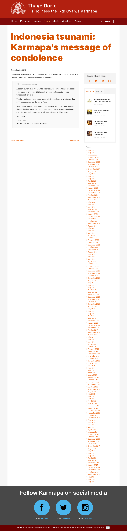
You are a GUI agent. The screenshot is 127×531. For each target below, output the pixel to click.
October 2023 (93, 221)
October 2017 (93, 387)
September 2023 (94, 223)
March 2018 (92, 375)
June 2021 (92, 285)
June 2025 (92, 176)
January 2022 (93, 269)
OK (108, 527)
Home (14, 21)
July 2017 (91, 394)
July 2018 (91, 366)
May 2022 (92, 259)
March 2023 (92, 238)
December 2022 (94, 245)
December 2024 (94, 190)
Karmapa (25, 21)
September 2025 (94, 169)
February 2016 (93, 434)
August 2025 (93, 171)
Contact (78, 21)
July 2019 (91, 337)
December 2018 (94, 354)
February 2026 (93, 157)
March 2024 (92, 209)
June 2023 (92, 231)
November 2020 (94, 299)
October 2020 (93, 302)
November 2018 (94, 356)
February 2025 (93, 186)
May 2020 (92, 313)
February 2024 (93, 212)
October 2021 (93, 276)
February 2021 (93, 295)
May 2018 (92, 370)
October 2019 (93, 330)
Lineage (37, 21)
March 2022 (92, 264)
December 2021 (94, 271)
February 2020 (93, 321)
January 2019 (93, 351)
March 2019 (92, 347)
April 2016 (92, 429)
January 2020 (93, 323)
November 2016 (94, 413)
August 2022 (93, 252)
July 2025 (91, 174)
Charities (66, 21)
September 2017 (94, 389)
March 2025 (92, 183)
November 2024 (94, 193)
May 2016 (92, 427)
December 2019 (94, 325)
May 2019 (92, 342)
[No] (124, 528)
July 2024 (91, 202)
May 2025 (92, 179)
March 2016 (92, 432)
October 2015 (93, 444)
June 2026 (92, 150)
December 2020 (94, 297)
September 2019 (94, 332)
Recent (99, 92)
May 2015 (92, 455)
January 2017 (93, 408)
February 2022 (93, 266)
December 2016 (94, 411)
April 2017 (92, 401)
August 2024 (93, 200)
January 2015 (93, 465)
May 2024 (92, 207)
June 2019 (92, 339)
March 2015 (92, 460)
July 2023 (91, 228)
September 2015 (94, 446)
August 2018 (93, 363)
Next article (75, 141)
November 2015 (94, 441)
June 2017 (92, 396)
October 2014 (93, 472)
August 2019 (93, 335)
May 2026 (92, 152)
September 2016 (94, 418)
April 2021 (92, 290)
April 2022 (92, 261)
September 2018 (94, 361)
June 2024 (92, 205)
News (47, 21)
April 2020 (92, 316)
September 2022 (94, 250)
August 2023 (93, 226)
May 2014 (92, 482)
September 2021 (94, 278)
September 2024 (94, 197)
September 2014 (94, 474)
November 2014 (94, 470)
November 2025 (94, 164)
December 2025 (94, 162)
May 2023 (92, 233)
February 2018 (93, 377)
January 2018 (93, 380)
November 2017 (94, 385)
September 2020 (94, 304)
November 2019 (94, 328)
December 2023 (94, 216)
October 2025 (93, 167)
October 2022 (93, 247)
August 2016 (93, 420)
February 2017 (93, 406)
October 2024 (93, 195)
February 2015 (93, 463)
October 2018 (93, 358)
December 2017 (94, 382)
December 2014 (94, 467)
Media (56, 21)
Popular (90, 92)
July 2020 (91, 309)
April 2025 (92, 181)
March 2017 (92, 403)
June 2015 (92, 453)
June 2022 (92, 257)
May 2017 (92, 399)
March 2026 (92, 155)
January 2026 (93, 160)
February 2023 (93, 240)
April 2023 (92, 235)
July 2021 (91, 283)
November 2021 (94, 273)
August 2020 (93, 306)
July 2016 (91, 422)
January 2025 (93, 188)
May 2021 (92, 287)
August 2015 (93, 448)
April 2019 (92, 344)
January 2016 (93, 437)
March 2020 (92, 318)
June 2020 (92, 311)
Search (105, 21)
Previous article (17, 141)
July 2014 (91, 477)
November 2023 (94, 219)
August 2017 (93, 392)
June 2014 (92, 479)
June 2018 (92, 368)
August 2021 (93, 280)
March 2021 (92, 292)
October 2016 (93, 415)
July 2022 (91, 254)
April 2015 (92, 458)
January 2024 (93, 214)
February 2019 (93, 349)
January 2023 (93, 242)
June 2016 (92, 425)
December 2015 (94, 439)
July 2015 (91, 451)
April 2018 (92, 373)
